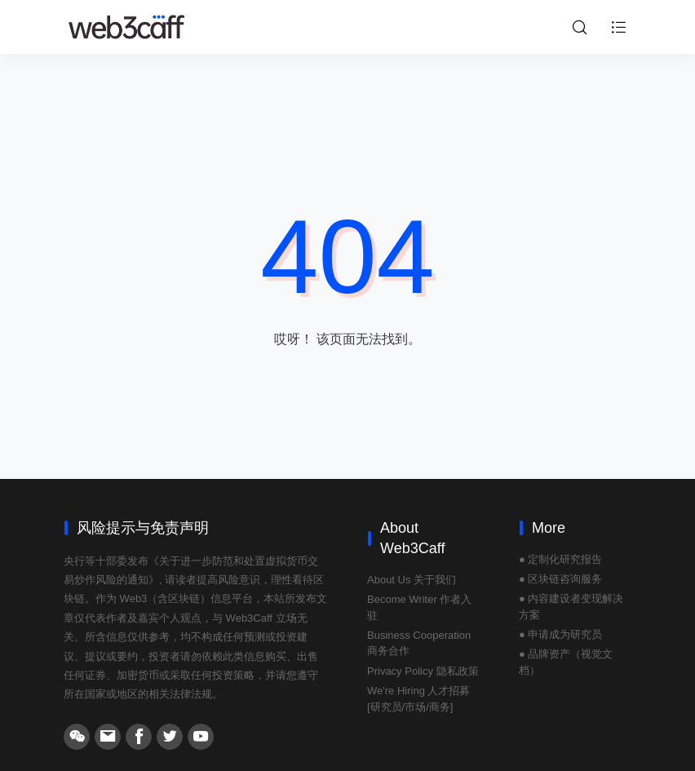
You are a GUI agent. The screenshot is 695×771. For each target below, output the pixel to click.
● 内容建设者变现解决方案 (571, 606)
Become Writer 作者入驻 (419, 607)
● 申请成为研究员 (560, 634)
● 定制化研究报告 (560, 559)
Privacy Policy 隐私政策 (423, 671)
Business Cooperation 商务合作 (419, 643)
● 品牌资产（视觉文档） (566, 662)
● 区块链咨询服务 (560, 579)
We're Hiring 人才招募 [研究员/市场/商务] (418, 699)
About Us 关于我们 (411, 580)
